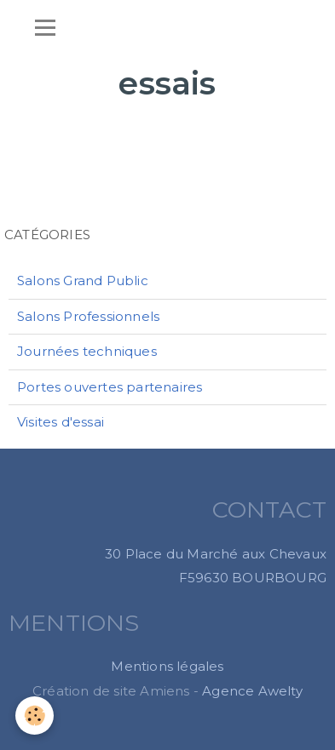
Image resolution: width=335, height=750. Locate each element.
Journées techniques (87, 351)
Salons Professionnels (88, 316)
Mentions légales (167, 666)
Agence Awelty (252, 691)
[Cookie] (34, 715)
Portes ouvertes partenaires (109, 387)
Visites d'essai (60, 422)
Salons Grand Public (82, 280)
